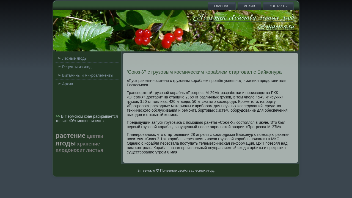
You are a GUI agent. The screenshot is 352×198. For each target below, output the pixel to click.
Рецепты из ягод (76, 67)
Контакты (278, 6)
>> (58, 116)
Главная (221, 6)
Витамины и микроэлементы (87, 75)
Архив (249, 6)
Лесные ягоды (74, 58)
